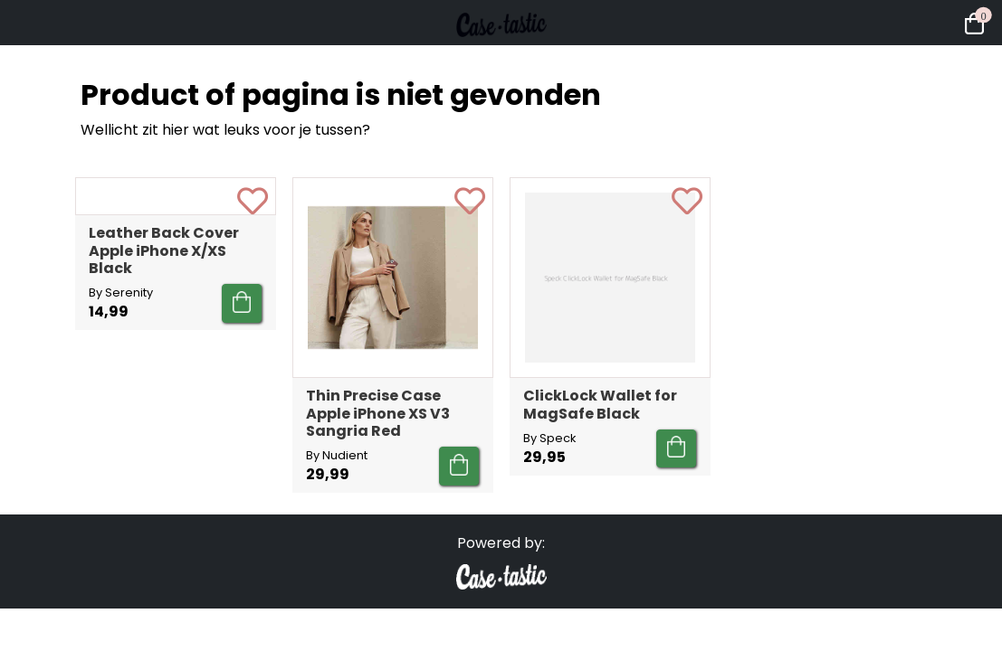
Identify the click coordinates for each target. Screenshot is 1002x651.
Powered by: (501, 543)
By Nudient (336, 455)
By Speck (549, 438)
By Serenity (121, 455)
